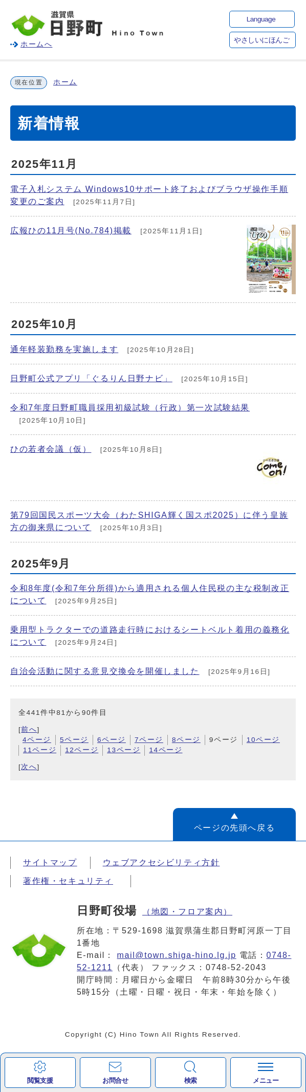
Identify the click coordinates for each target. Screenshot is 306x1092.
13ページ (123, 750)
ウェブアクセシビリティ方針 (161, 862)
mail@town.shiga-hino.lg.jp (176, 955)
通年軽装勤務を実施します (64, 349)
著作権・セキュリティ (68, 881)
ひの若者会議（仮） (50, 449)
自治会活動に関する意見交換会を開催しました (105, 671)
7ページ (149, 740)
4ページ (37, 740)
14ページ (165, 750)
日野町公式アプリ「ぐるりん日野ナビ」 (91, 378)
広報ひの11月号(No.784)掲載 (71, 230)
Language (261, 19)
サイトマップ (50, 862)
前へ (29, 729)
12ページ (81, 750)
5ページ (74, 740)
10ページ (263, 740)
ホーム (65, 82)
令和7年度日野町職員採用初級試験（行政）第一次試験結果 (130, 407)
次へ (29, 767)
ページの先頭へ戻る (234, 827)
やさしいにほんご (261, 40)
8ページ (186, 740)
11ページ (39, 750)
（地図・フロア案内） (187, 911)
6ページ (111, 740)
